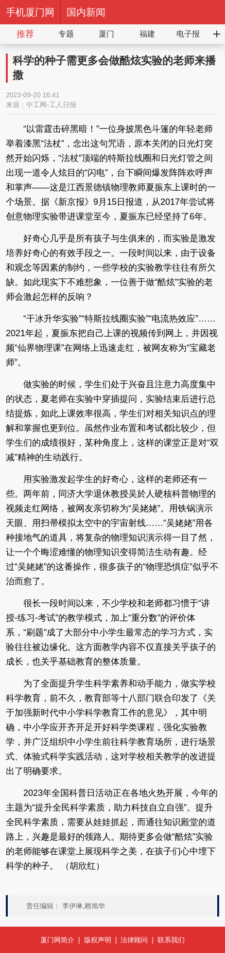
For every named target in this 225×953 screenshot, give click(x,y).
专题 (66, 34)
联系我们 (171, 940)
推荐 (25, 34)
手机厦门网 (30, 12)
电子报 (188, 34)
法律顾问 (134, 940)
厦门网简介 (57, 940)
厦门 (106, 34)
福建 (147, 34)
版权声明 (97, 940)
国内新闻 (86, 12)
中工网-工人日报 (51, 104)
